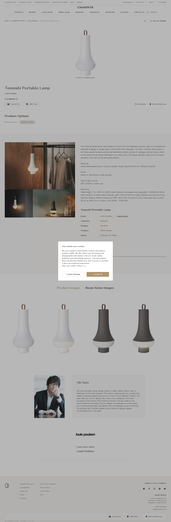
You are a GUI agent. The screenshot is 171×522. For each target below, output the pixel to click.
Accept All (97, 274)
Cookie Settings (73, 274)
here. (84, 266)
